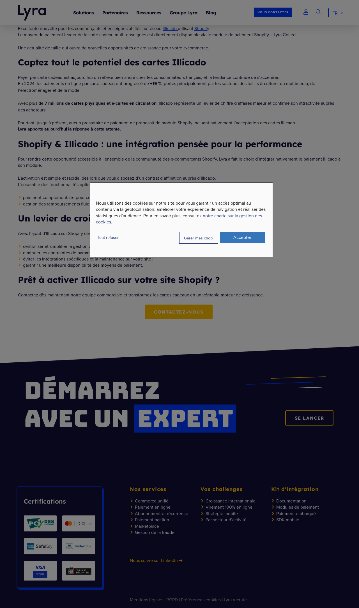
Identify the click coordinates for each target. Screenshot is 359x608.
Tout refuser (108, 237)
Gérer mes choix (198, 238)
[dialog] (181, 219)
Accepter (242, 237)
